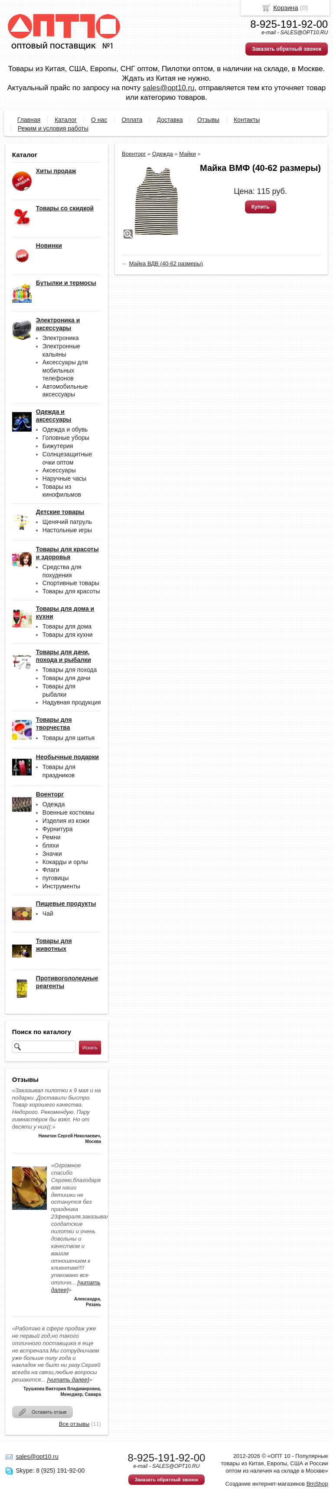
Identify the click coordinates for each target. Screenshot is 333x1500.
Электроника (60, 337)
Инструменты (61, 886)
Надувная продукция (71, 702)
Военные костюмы (68, 812)
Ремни (51, 837)
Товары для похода (69, 669)
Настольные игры (67, 530)
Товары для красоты (71, 591)
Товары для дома (66, 626)
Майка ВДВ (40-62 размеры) (166, 263)
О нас (99, 119)
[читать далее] (68, 1379)
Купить (260, 207)
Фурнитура (57, 828)
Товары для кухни (67, 634)
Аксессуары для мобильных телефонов (65, 370)
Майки (187, 154)
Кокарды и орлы (65, 861)
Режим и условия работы (53, 128)
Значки (52, 853)
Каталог (66, 119)
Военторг (134, 154)
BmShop (317, 1483)
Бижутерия (57, 445)
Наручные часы (64, 478)
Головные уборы (65, 437)
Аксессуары (59, 470)
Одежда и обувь (65, 429)
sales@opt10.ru (168, 88)
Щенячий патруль (67, 521)
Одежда (53, 804)
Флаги (50, 869)
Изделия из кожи (65, 820)
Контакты (247, 119)
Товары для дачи (66, 678)
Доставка (170, 119)
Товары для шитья (68, 737)
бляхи (50, 845)
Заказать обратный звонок (286, 49)
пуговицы (55, 877)
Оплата (131, 119)
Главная (28, 119)
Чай (47, 913)
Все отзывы (74, 1424)
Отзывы (208, 119)
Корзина (285, 7)
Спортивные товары (70, 583)
